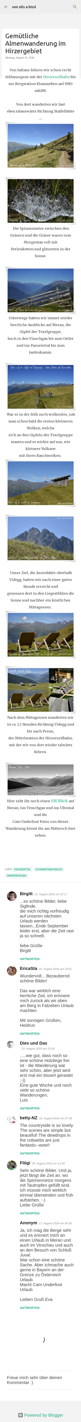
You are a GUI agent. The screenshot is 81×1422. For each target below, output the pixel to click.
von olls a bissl (24, 7)
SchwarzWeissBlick (48, 869)
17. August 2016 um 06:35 (55, 1223)
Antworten (30, 959)
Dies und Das (33, 1043)
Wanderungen (16, 875)
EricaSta (28, 968)
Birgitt (26, 893)
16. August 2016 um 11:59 (48, 1163)
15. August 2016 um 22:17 (50, 894)
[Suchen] (75, 7)
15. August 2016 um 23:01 (55, 969)
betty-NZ (28, 1117)
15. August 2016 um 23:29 (38, 1048)
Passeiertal (22, 869)
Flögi (25, 1163)
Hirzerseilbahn (56, 77)
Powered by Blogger (40, 1415)
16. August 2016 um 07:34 (55, 1118)
